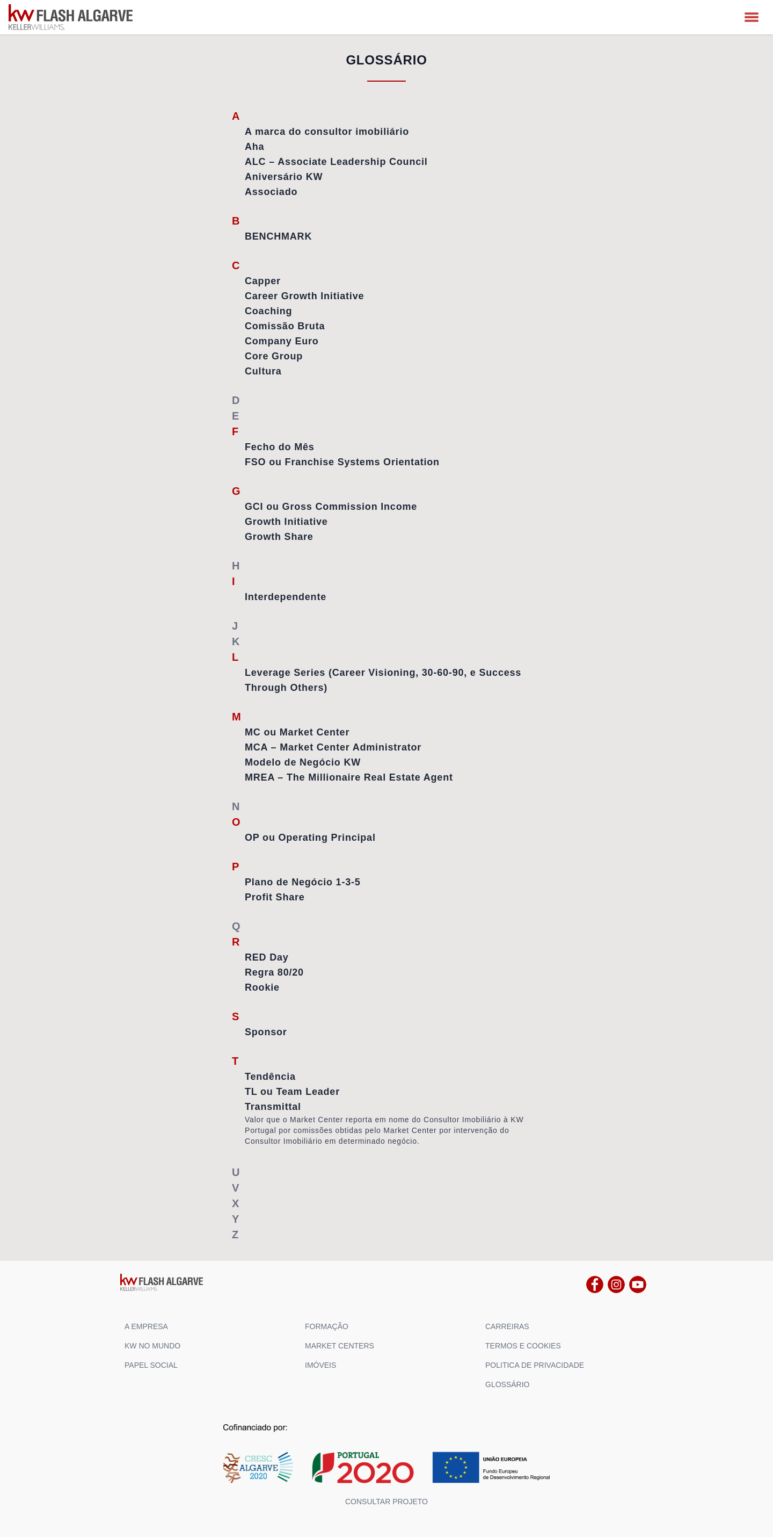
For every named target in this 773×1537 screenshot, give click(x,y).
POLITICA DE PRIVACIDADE (534, 1365)
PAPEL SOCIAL (151, 1365)
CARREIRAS (507, 1326)
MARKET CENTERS (339, 1345)
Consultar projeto (386, 1501)
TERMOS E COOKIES (523, 1345)
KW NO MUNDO (152, 1345)
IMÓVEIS (320, 1365)
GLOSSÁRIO (507, 1384)
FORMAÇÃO (326, 1326)
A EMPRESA (146, 1326)
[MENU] (751, 17)
